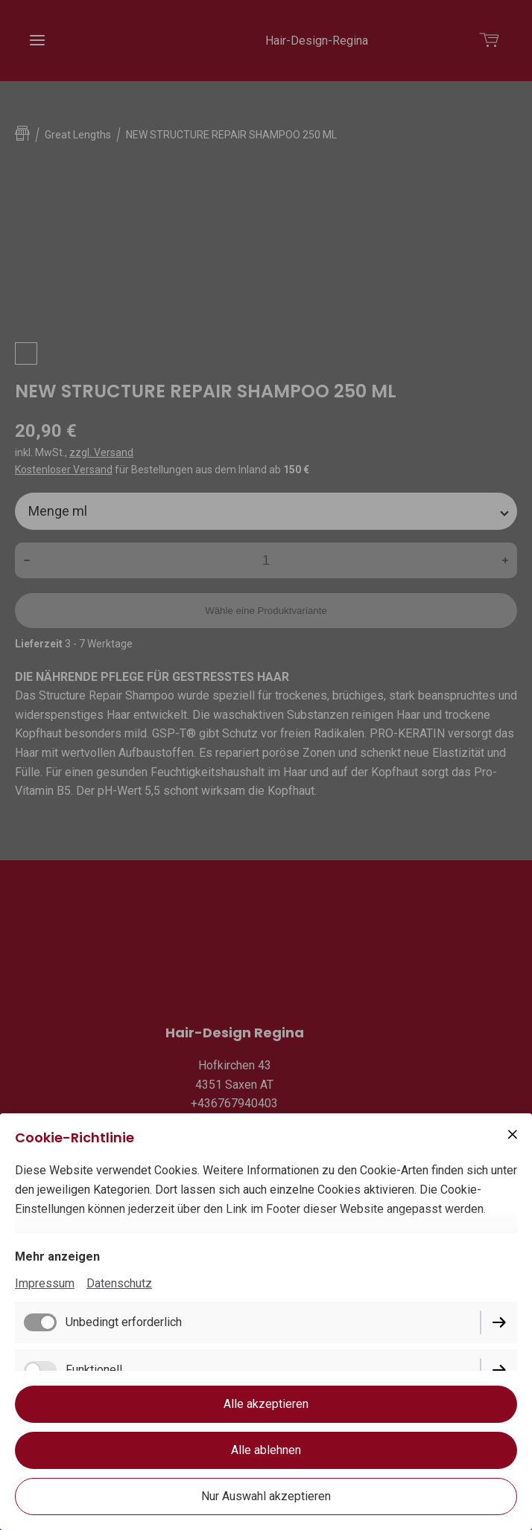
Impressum (45, 1283)
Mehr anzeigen (57, 1256)
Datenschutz (119, 1283)
